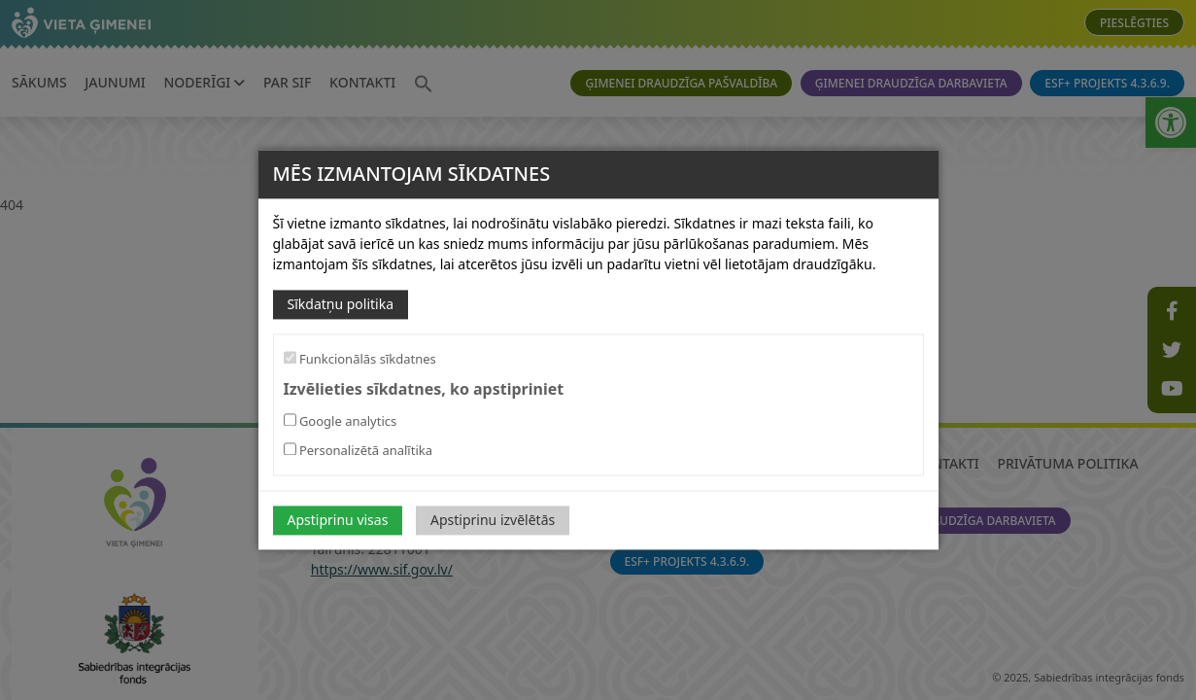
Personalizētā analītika (358, 451)
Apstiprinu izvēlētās (492, 520)
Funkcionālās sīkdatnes (360, 359)
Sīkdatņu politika (341, 304)
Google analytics (340, 422)
